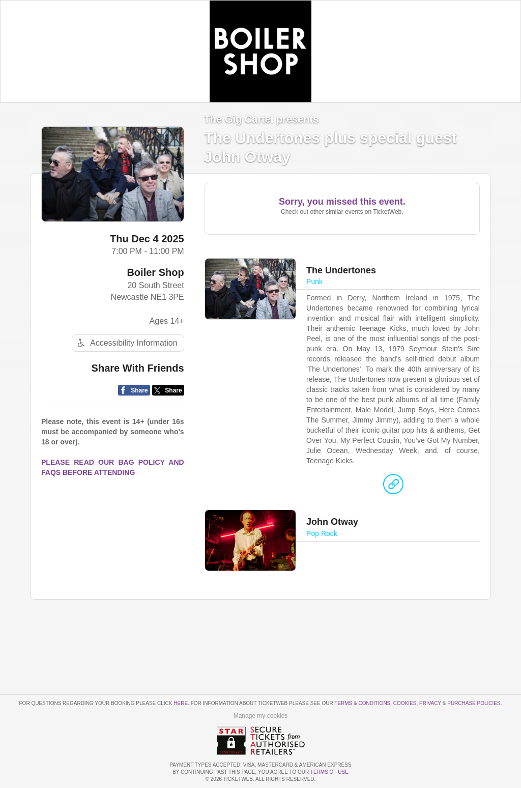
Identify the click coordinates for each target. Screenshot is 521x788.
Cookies (405, 703)
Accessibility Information (126, 342)
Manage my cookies (261, 715)
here (180, 703)
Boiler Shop (155, 272)
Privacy (430, 703)
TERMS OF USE (329, 772)
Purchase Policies (473, 703)
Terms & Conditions (362, 703)
